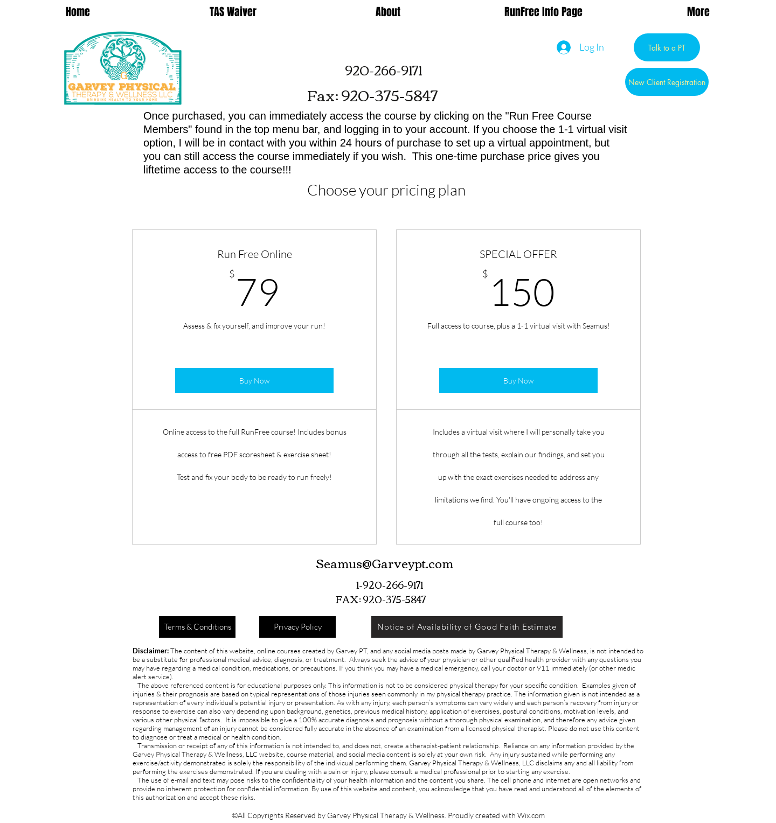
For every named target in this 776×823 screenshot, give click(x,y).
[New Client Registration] (667, 82)
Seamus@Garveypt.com (384, 563)
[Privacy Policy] (297, 627)
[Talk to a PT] (667, 47)
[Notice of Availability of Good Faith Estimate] (467, 627)
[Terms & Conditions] (197, 627)
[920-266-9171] (383, 70)
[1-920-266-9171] (389, 584)
